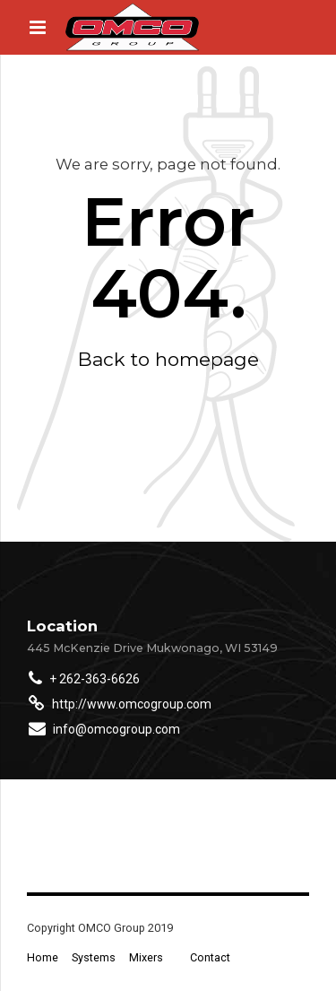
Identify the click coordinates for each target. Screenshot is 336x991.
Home (42, 957)
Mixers (146, 957)
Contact (210, 957)
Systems (94, 957)
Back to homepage (168, 359)
